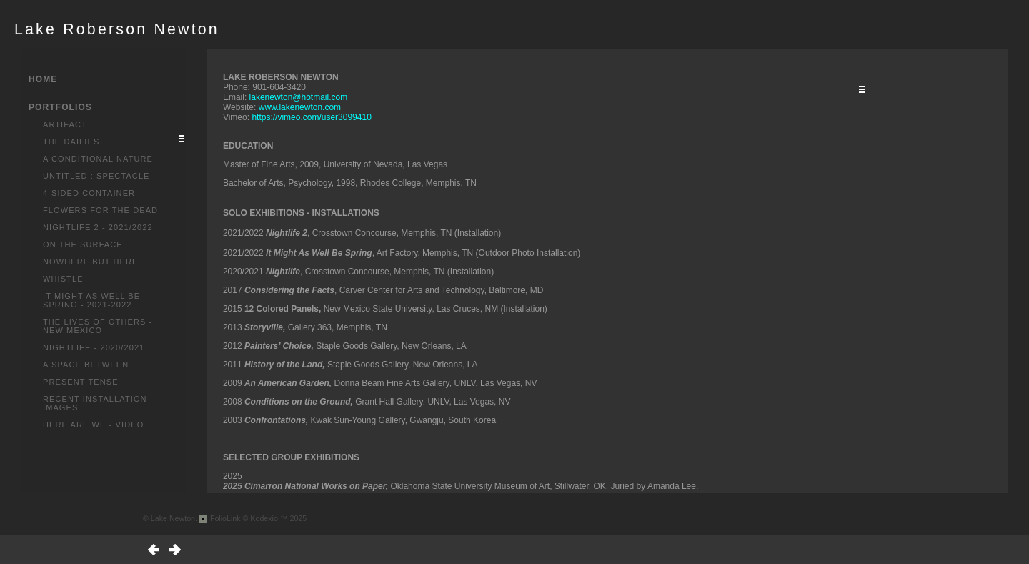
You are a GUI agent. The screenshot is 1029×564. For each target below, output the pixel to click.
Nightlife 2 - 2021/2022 (98, 227)
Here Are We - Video (93, 424)
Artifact (65, 124)
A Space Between (86, 364)
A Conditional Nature (98, 158)
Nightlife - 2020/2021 (93, 347)
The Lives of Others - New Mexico (97, 326)
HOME (43, 79)
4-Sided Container (89, 193)
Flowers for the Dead (100, 210)
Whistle (63, 278)
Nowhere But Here (91, 261)
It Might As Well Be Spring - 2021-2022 (91, 300)
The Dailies (71, 141)
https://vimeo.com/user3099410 (311, 117)
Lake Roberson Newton (116, 29)
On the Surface (83, 244)
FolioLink (225, 518)
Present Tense (81, 381)
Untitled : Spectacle (96, 176)
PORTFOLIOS (60, 107)
